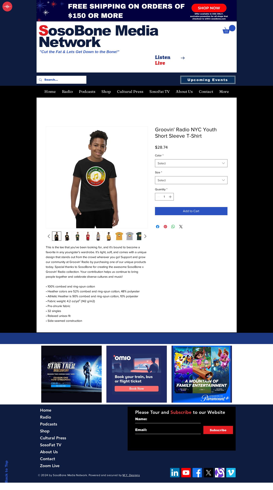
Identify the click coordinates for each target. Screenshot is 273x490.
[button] (229, 29)
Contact (47, 458)
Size (158, 172)
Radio (45, 417)
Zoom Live (49, 465)
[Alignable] (219, 472)
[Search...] (61, 80)
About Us (49, 451)
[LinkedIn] (174, 472)
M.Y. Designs (131, 475)
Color (159, 155)
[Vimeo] (231, 472)
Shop (45, 431)
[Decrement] (158, 196)
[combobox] (191, 163)
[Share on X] (180, 226)
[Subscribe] (218, 430)
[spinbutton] (164, 196)
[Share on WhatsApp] (173, 226)
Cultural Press (53, 437)
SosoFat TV (50, 444)
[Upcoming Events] (207, 80)
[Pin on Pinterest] (165, 226)
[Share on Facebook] (157, 226)
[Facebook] (197, 472)
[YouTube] (186, 472)
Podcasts (48, 424)
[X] (208, 472)
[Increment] (170, 196)
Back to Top (6, 472)
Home (45, 410)
